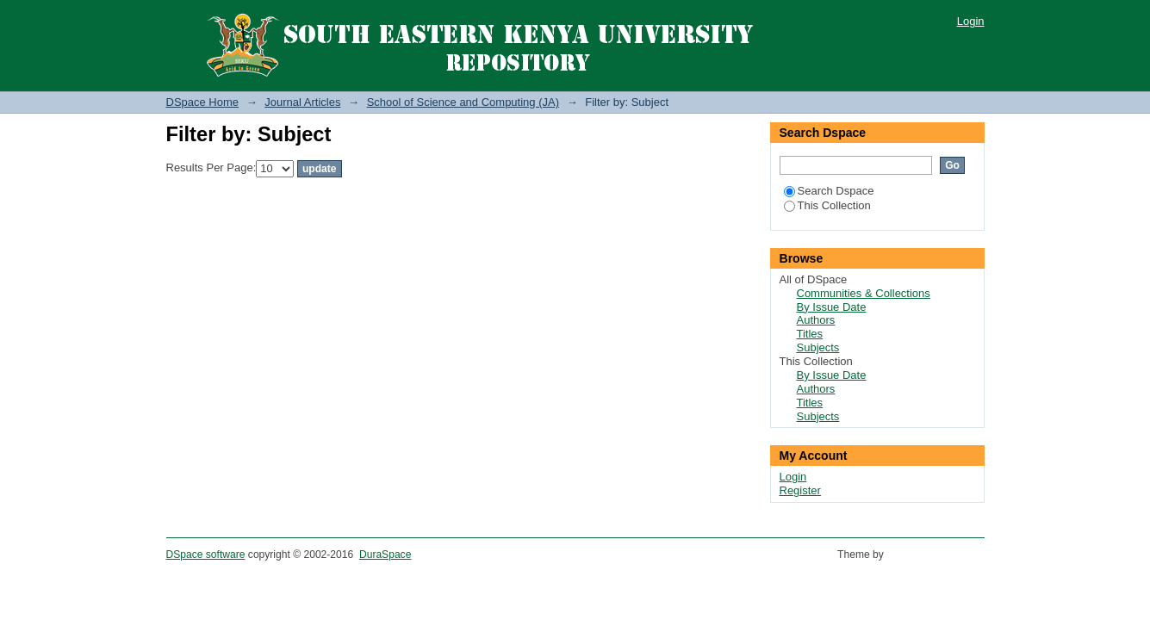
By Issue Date (832, 307)
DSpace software (206, 555)
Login (971, 21)
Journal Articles (302, 102)
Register (800, 490)
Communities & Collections (863, 293)
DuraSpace (385, 555)
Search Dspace (829, 190)
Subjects (818, 347)
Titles (810, 333)
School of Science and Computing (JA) (463, 102)
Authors (816, 319)
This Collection (827, 205)
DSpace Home (202, 102)
